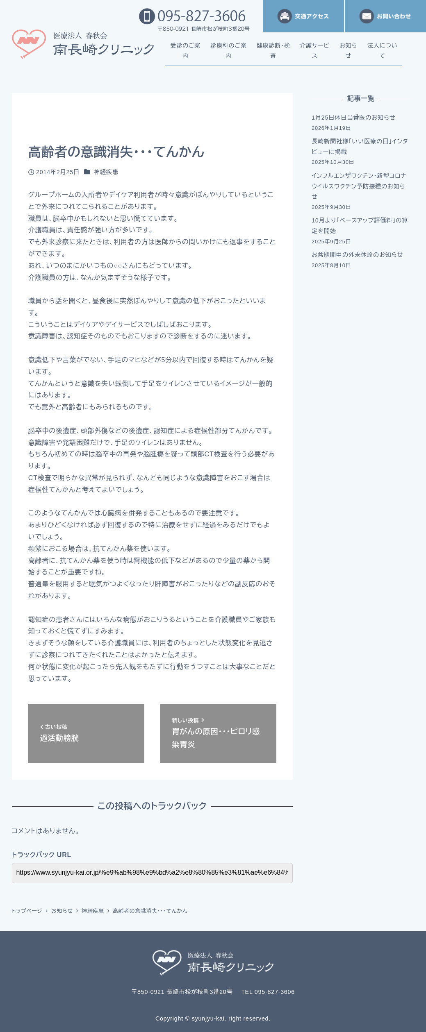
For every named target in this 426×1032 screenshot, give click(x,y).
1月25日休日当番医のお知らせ (354, 117)
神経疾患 (106, 172)
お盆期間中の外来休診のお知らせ (357, 255)
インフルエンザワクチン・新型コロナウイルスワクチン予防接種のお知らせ (359, 186)
